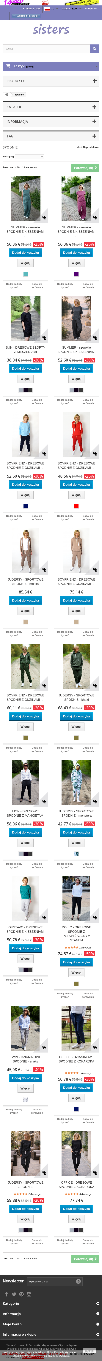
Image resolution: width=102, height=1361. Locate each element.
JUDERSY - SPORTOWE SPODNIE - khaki (77, 698)
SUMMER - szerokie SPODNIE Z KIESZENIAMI (76, 350)
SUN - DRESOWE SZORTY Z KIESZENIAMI (25, 350)
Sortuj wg (8, 156)
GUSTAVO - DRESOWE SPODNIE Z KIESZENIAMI (26, 929)
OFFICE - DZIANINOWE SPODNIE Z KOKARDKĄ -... (76, 1061)
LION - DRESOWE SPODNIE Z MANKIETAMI (25, 813)
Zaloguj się (91, 8)
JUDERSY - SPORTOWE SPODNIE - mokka (25, 582)
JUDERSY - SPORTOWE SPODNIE (25, 1185)
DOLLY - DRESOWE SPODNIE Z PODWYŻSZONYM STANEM (76, 934)
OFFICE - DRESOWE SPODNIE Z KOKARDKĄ (76, 1185)
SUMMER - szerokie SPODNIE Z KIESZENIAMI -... (26, 232)
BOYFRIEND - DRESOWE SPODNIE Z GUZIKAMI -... (25, 466)
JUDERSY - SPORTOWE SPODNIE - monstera (77, 813)
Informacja (17, 121)
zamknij (89, 1350)
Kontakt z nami (31, 8)
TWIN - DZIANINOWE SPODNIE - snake (25, 1059)
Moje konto (12, 1324)
